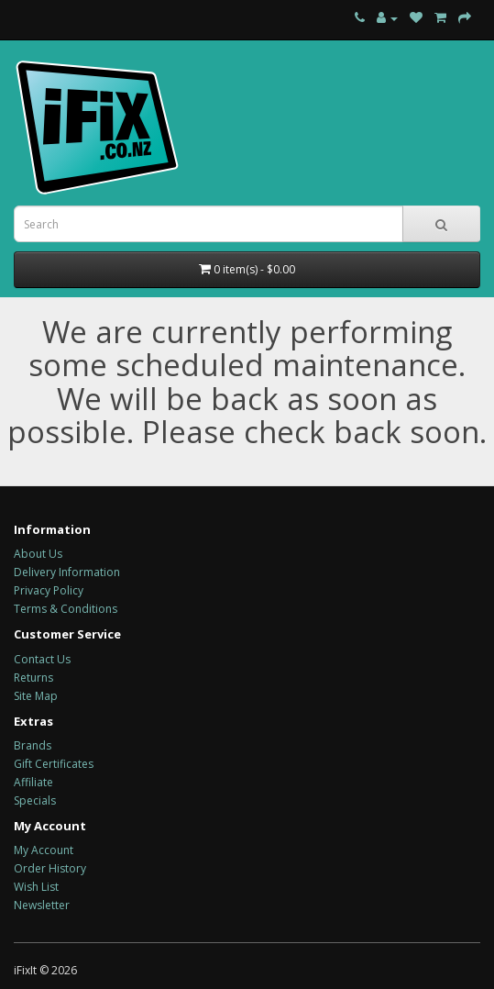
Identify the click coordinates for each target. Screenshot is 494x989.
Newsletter (42, 905)
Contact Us (42, 659)
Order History (50, 868)
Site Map (36, 696)
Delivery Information (67, 572)
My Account (43, 850)
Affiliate (33, 782)
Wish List (36, 887)
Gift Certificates (53, 764)
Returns (33, 677)
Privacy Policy (48, 590)
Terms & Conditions (65, 609)
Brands (32, 745)
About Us (38, 553)
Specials (35, 800)
